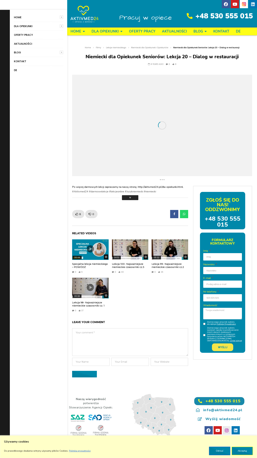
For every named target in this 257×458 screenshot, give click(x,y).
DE (15, 70)
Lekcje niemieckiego (116, 47)
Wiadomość (210, 305)
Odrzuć (219, 450)
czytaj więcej (236, 340)
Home (17, 17)
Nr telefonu (210, 292)
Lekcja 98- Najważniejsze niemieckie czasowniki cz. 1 (88, 304)
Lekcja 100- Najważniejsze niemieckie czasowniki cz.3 (128, 265)
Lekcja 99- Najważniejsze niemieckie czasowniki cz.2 (168, 265)
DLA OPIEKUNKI (23, 26)
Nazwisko (209, 264)
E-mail (207, 278)
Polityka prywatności (80, 450)
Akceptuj (242, 450)
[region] (128, 446)
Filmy (98, 47)
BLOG (17, 52)
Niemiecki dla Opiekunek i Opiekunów (149, 47)
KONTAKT (20, 61)
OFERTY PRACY (23, 35)
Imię (206, 251)
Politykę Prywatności (226, 324)
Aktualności (23, 44)
